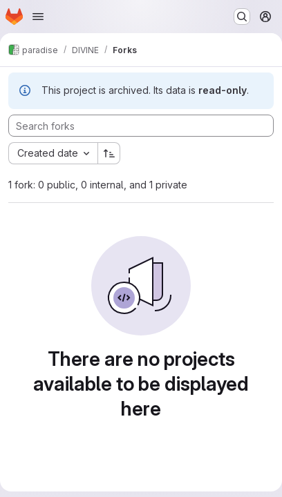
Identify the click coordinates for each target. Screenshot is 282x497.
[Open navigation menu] (38, 17)
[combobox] (52, 153)
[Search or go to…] (242, 16)
